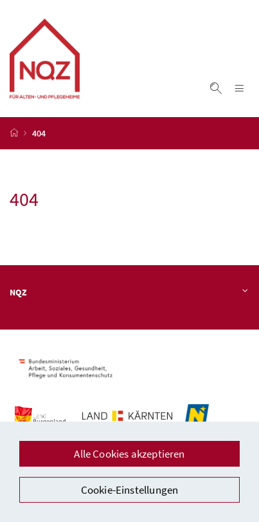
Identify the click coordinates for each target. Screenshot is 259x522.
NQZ (129, 291)
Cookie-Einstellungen (130, 490)
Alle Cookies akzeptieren (129, 454)
